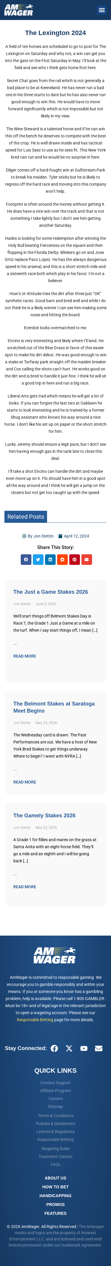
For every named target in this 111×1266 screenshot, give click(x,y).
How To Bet (55, 1187)
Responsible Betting (35, 1019)
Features (55, 1213)
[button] (102, 10)
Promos (55, 1204)
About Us (55, 1178)
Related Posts (25, 516)
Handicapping (55, 1195)
